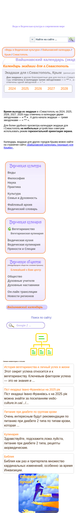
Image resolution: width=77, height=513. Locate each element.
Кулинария (11, 434)
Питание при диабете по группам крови (30, 411)
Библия (9, 456)
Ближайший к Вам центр (26, 269)
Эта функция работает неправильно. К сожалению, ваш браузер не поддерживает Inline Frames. (38, 108)
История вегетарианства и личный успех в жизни (36, 367)
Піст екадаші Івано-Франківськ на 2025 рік (32, 389)
